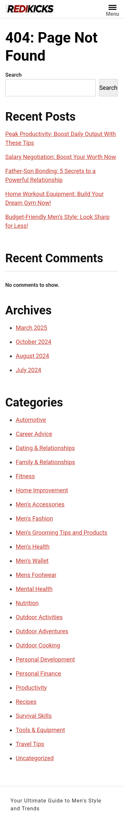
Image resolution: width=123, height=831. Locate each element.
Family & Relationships (45, 462)
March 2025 (31, 327)
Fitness (25, 476)
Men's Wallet (32, 560)
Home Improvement (42, 490)
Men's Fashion (34, 518)
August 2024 (32, 355)
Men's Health (33, 546)
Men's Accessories (40, 504)
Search (13, 75)
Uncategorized (35, 758)
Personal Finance (38, 673)
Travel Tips (30, 744)
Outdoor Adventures (42, 631)
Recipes (26, 701)
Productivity (31, 687)
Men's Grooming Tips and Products (61, 532)
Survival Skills (33, 715)
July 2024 (28, 369)
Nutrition (27, 603)
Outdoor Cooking (38, 645)
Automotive (31, 419)
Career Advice (34, 433)
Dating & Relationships (45, 448)
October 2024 (33, 341)
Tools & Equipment (40, 729)
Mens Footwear (36, 574)
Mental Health (34, 588)
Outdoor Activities (39, 617)
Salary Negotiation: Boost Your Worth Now (60, 156)
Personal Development (45, 659)
